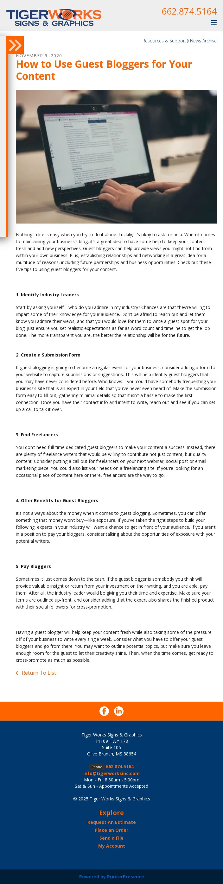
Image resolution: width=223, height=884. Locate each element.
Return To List (38, 672)
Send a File (111, 838)
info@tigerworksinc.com (111, 773)
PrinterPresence (125, 877)
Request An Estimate (111, 822)
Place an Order (111, 830)
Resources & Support (164, 41)
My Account (111, 846)
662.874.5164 (189, 11)
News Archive (203, 41)
